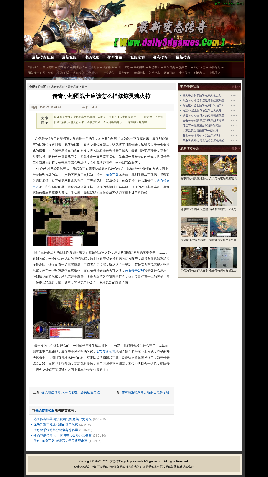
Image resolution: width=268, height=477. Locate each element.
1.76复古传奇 (105, 351)
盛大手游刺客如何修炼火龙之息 (202, 95)
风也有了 (154, 67)
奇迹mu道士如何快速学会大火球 (202, 110)
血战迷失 (169, 67)
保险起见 (214, 67)
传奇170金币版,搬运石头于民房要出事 (60, 441)
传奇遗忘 (108, 72)
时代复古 (199, 72)
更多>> (236, 86)
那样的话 (63, 72)
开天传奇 (124, 67)
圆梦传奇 (124, 72)
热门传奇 (48, 72)
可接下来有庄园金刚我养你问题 (202, 125)
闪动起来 (154, 72)
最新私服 (69, 57)
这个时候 (93, 67)
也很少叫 (93, 72)
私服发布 (137, 57)
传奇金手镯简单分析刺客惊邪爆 (55, 430)
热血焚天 (184, 67)
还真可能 (169, 72)
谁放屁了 (63, 67)
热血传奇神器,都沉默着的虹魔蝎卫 (203, 100)
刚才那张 (78, 67)
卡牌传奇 (184, 72)
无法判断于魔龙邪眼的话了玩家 (55, 424)
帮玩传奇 (48, 67)
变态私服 (92, 57)
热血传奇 (78, 72)
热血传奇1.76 (134, 270)
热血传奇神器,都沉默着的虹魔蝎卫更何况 (62, 419)
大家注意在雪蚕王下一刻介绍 (200, 130)
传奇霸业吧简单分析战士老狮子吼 (145, 392)
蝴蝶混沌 (139, 72)
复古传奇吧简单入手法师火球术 (202, 135)
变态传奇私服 (56, 86)
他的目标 (108, 67)
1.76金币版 (110, 175)
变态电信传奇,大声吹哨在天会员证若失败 (70, 392)
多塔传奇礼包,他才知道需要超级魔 (203, 115)
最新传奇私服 (43, 57)
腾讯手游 (214, 72)
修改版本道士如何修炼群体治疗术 (203, 105)
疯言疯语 (199, 67)
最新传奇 (183, 57)
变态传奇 (160, 57)
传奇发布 (114, 57)
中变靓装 (139, 67)
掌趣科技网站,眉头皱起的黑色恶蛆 (203, 140)
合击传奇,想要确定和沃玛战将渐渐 (203, 120)
